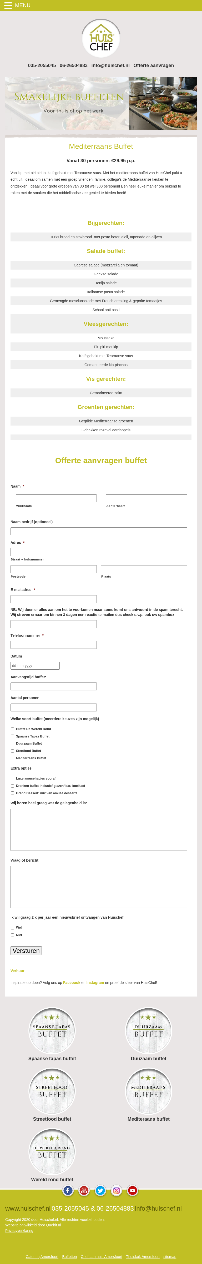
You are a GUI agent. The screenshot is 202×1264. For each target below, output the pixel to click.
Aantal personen (25, 698)
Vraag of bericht (24, 860)
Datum (16, 656)
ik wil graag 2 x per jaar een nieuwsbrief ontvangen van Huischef (67, 917)
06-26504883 (74, 65)
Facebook (71, 982)
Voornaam (24, 505)
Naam (17, 486)
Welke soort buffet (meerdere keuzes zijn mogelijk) (55, 719)
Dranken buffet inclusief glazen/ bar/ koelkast (50, 786)
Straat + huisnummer (27, 559)
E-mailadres (23, 590)
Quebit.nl (53, 1225)
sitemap (169, 1256)
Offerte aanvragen (154, 65)
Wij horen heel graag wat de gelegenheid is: (49, 803)
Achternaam (115, 505)
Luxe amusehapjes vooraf (35, 778)
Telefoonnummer (27, 635)
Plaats (106, 576)
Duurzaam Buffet (29, 743)
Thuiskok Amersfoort (143, 1256)
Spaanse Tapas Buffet (32, 736)
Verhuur (17, 971)
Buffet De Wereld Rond (33, 729)
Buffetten (69, 1256)
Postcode (18, 576)
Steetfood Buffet (28, 751)
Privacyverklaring (19, 1230)
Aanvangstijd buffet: (28, 677)
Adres (17, 542)
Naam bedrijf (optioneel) (32, 522)
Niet (19, 935)
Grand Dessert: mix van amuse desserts (47, 793)
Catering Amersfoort (42, 1256)
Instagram (95, 982)
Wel (19, 927)
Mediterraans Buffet (31, 758)
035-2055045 (42, 65)
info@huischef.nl (111, 65)
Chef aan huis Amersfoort (101, 1256)
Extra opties (21, 768)
